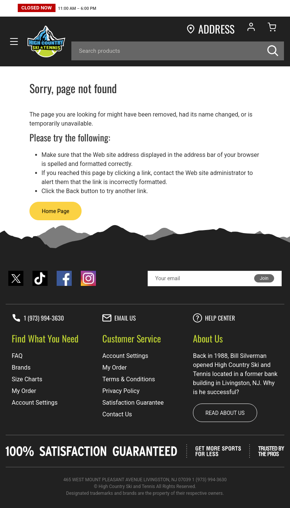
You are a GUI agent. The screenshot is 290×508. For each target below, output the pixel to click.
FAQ (17, 355)
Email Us (119, 317)
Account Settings (35, 402)
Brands (21, 367)
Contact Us (117, 414)
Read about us (225, 413)
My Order (24, 390)
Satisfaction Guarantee (133, 402)
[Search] (177, 50)
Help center (214, 317)
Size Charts (27, 379)
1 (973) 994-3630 (38, 317)
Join (264, 278)
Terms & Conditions (128, 379)
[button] (57, 9)
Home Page (55, 211)
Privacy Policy (121, 390)
